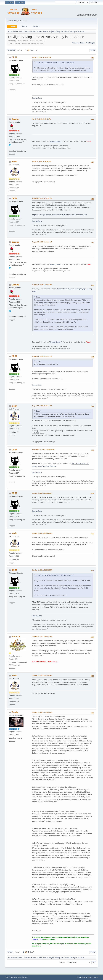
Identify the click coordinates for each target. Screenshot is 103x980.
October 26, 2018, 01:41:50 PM (42, 675)
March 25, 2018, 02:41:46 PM (41, 161)
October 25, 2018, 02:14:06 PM (42, 533)
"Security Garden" (55, 141)
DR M (14, 57)
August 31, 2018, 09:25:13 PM (42, 356)
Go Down (11, 50)
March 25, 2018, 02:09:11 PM (41, 119)
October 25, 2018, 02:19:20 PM (42, 570)
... (35, 50)
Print (93, 50)
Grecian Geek (37, 98)
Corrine (15, 119)
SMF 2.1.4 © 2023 (11, 977)
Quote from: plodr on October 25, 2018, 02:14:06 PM (54, 575)
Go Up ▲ (95, 977)
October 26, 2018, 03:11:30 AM (42, 636)
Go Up (10, 952)
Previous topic (78, 43)
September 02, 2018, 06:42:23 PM (43, 449)
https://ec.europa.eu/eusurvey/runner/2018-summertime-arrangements (59, 215)
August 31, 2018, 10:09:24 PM (42, 406)
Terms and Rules (85, 977)
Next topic (90, 43)
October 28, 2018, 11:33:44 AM (42, 712)
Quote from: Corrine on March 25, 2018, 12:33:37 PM (55, 62)
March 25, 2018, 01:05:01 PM (41, 57)
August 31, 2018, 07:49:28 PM (42, 284)
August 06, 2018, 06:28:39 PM (42, 198)
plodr (14, 162)
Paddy (15, 712)
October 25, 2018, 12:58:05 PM (42, 493)
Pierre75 (16, 636)
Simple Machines (23, 977)
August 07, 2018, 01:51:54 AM (42, 242)
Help (77, 977)
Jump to (62, 962)
